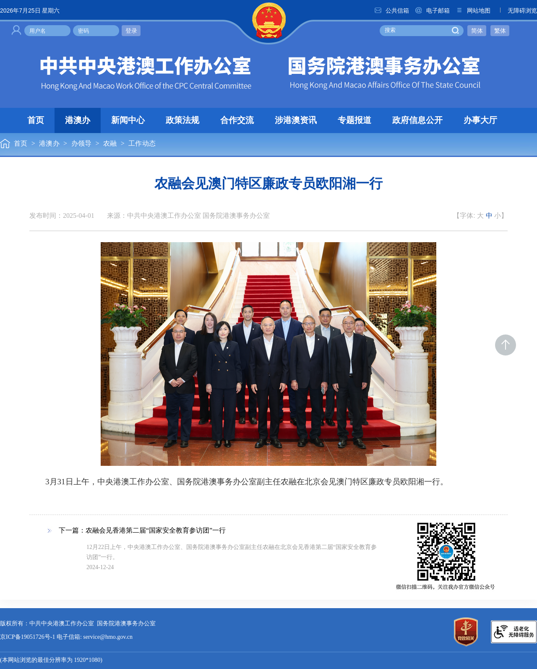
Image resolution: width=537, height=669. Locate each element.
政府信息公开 (417, 120)
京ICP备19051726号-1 (27, 637)
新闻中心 (128, 120)
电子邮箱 (432, 10)
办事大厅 (480, 120)
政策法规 (182, 120)
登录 (131, 30)
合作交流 (237, 120)
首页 (35, 120)
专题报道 (354, 120)
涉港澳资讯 (296, 120)
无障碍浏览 (516, 10)
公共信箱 (391, 10)
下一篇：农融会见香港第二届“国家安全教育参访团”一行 (142, 530)
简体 (477, 30)
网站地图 (472, 10)
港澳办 (77, 120)
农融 (110, 143)
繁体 (500, 30)
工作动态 (142, 143)
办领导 (81, 143)
